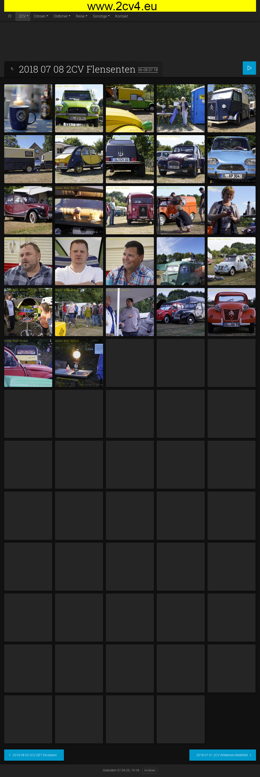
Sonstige (100, 16)
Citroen (39, 16)
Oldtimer (61, 16)
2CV (22, 16)
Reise (80, 16)
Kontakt (121, 16)
